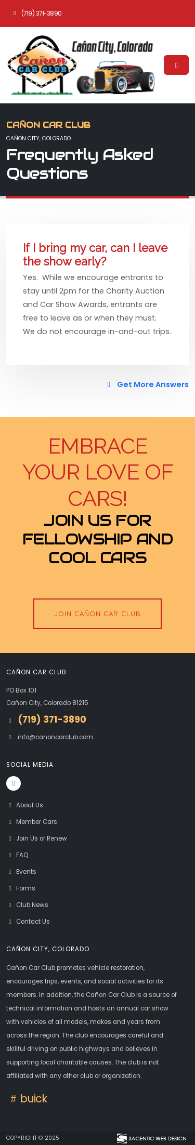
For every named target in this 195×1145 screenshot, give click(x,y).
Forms (20, 888)
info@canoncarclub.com (55, 737)
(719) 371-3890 (36, 13)
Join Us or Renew (36, 838)
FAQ (17, 855)
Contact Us (28, 921)
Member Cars (31, 822)
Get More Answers (146, 384)
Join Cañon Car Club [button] (97, 613)
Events (21, 872)
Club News (27, 905)
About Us (24, 805)
